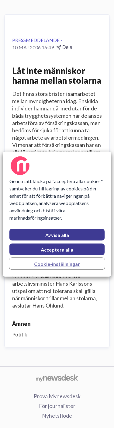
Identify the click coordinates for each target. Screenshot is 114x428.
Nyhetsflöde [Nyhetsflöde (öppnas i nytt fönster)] (57, 415)
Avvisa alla (57, 235)
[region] (57, 214)
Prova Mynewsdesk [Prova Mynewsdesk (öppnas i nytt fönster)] (57, 396)
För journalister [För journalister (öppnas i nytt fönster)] (57, 405)
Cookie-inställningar (57, 263)
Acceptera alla (57, 249)
